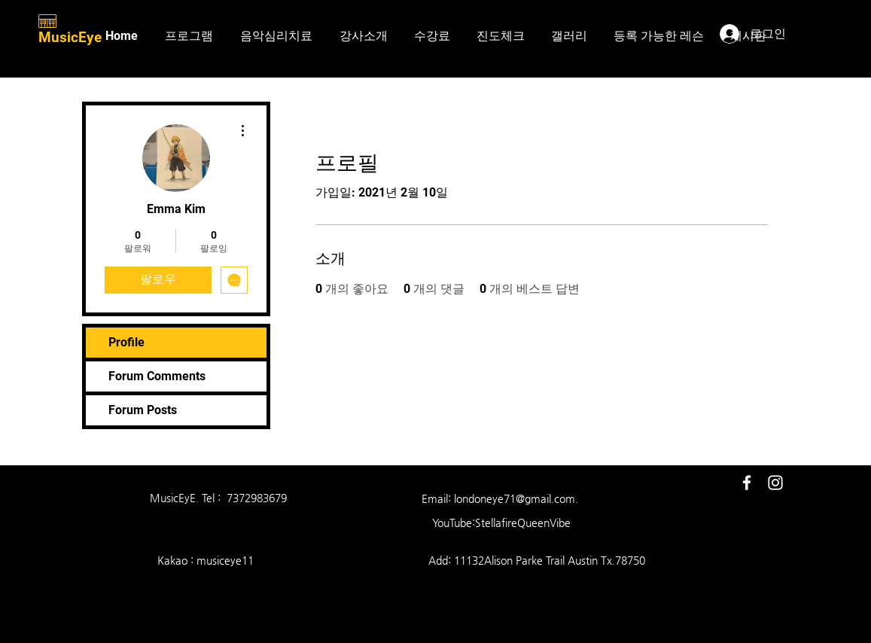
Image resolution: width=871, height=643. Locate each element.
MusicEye (71, 37)
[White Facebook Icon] (747, 482)
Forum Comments (157, 376)
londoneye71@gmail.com (514, 498)
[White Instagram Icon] (775, 482)
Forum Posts (142, 410)
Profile (126, 342)
